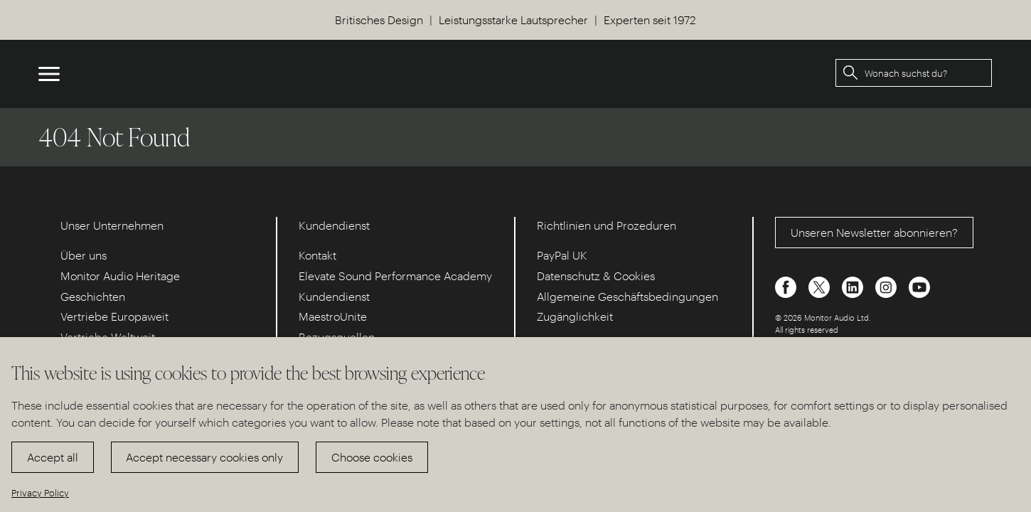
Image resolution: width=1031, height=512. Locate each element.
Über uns (83, 255)
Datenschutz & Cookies (596, 275)
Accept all (52, 457)
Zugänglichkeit (575, 316)
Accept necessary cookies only (204, 457)
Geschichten (92, 296)
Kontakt (317, 255)
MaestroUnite (333, 316)
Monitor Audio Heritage (120, 275)
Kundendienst (334, 296)
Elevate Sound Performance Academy (395, 275)
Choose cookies (371, 457)
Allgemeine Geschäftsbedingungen (627, 296)
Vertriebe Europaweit (114, 316)
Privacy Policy (40, 492)
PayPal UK (562, 255)
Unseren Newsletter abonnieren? (874, 232)
